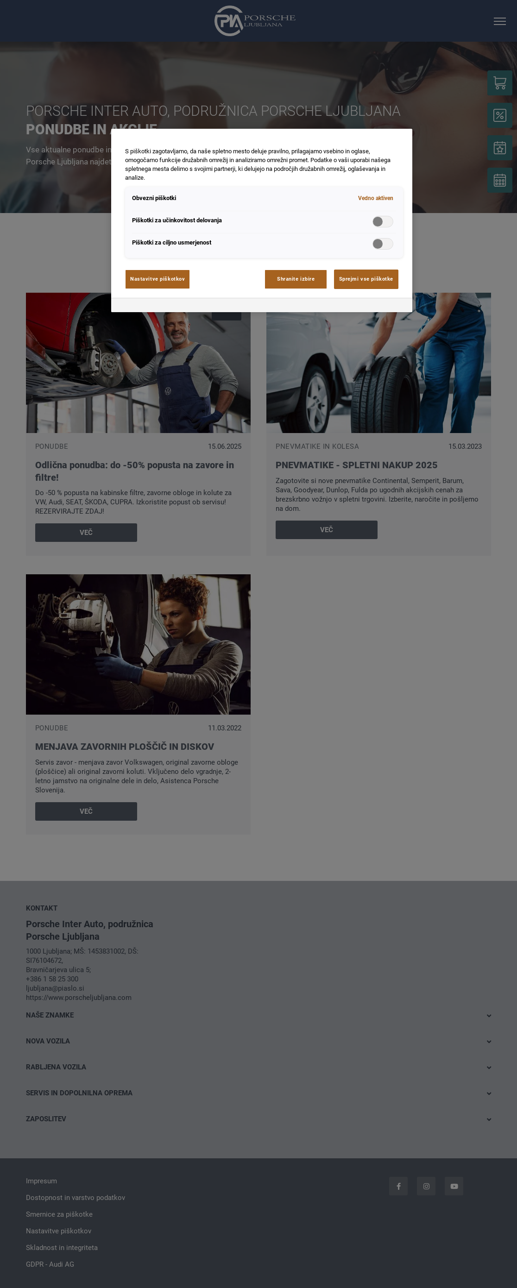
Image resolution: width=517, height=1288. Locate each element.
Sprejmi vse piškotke (366, 279)
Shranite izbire (296, 279)
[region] (261, 220)
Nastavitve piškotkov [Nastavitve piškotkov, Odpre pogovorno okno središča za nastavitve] (157, 279)
